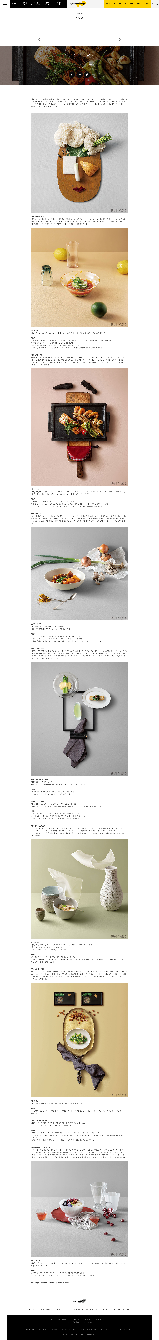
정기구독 (91, 1319)
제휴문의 (98, 1319)
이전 (40, 39)
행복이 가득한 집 (46, 1309)
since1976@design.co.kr (127, 1329)
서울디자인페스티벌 (105, 1309)
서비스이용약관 (62, 1319)
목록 (79, 39)
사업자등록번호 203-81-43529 (68, 1329)
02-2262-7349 (88, 1322)
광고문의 (105, 1319)
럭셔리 (59, 1309)
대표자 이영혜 (54, 1329)
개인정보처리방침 (74, 1319)
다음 (118, 39)
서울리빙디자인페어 (73, 1309)
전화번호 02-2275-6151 (111, 1329)
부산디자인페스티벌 (123, 1309)
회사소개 (53, 1319)
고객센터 (83, 1319)
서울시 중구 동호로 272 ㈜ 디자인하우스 (36, 1329)
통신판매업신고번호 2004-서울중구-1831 (90, 1329)
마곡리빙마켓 (89, 1309)
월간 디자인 (32, 1309)
